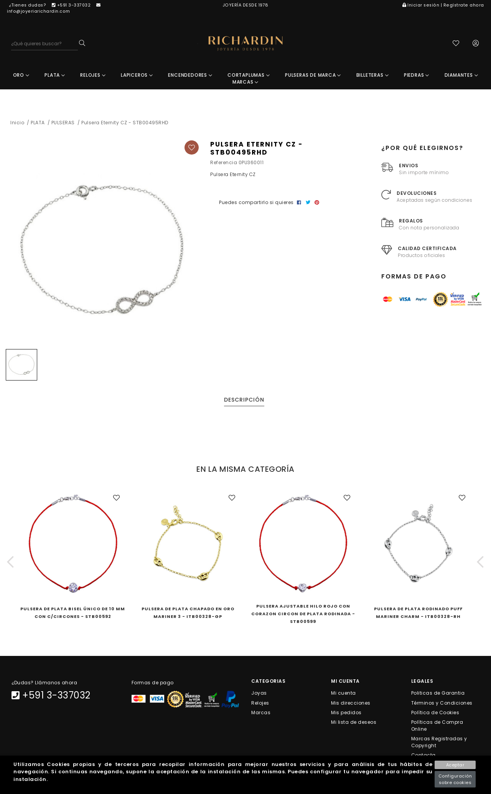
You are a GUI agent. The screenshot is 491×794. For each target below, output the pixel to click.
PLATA (54, 75)
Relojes (260, 702)
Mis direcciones (351, 702)
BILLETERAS (372, 75)
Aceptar (455, 765)
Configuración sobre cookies (455, 779)
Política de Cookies (435, 712)
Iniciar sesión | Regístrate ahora (443, 5)
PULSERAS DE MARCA (313, 75)
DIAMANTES (461, 75)
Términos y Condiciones (442, 702)
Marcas (260, 712)
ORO (21, 75)
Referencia (223, 162)
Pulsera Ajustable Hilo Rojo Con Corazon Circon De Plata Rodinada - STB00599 (303, 613)
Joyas (259, 693)
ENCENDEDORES (190, 75)
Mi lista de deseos (353, 722)
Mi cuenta (343, 693)
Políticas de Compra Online (437, 725)
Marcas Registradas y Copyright (439, 742)
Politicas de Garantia (438, 693)
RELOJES (92, 75)
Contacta (423, 755)
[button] (10, 562)
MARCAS (245, 82)
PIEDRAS (416, 75)
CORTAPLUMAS (248, 75)
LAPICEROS (137, 75)
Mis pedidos (346, 712)
